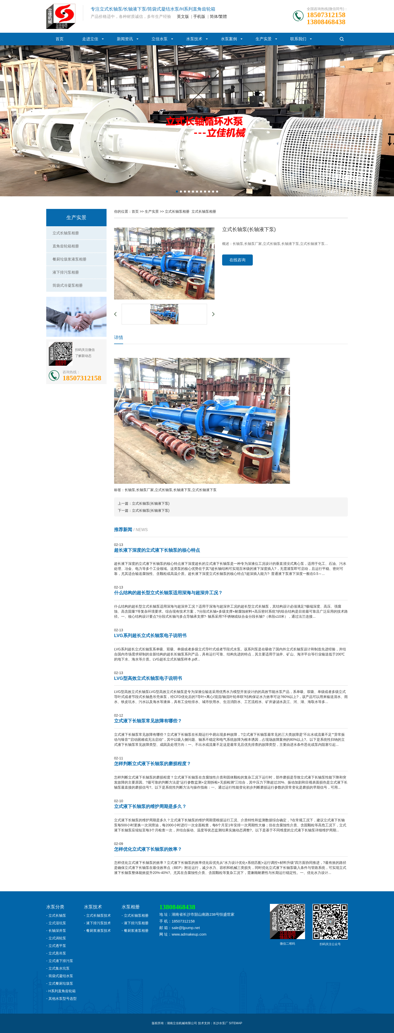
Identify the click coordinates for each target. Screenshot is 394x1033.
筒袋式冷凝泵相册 (68, 285)
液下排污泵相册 (66, 272)
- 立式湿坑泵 (56, 923)
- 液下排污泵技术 (97, 923)
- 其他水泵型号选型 (61, 999)
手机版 (199, 16)
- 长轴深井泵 (56, 931)
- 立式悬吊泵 (56, 953)
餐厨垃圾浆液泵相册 (69, 259)
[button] (177, 192)
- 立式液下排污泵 (59, 961)
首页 (60, 39)
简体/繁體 (218, 16)
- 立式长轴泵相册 (135, 915)
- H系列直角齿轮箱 (61, 991)
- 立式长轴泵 (56, 915)
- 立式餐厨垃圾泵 (59, 983)
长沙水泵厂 (220, 1023)
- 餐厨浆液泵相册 (135, 931)
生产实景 (264, 39)
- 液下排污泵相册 (135, 923)
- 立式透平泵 (56, 946)
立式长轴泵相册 (66, 233)
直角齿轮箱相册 (66, 246)
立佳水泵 (160, 39)
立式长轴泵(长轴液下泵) (150, 503)
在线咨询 (237, 260)
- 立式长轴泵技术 (97, 915)
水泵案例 (229, 39)
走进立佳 (90, 39)
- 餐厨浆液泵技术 (97, 931)
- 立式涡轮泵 (56, 938)
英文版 (183, 16)
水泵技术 (194, 39)
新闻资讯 (125, 39)
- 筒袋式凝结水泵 (59, 976)
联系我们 (298, 39)
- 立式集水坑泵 (58, 968)
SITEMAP (235, 1023)
